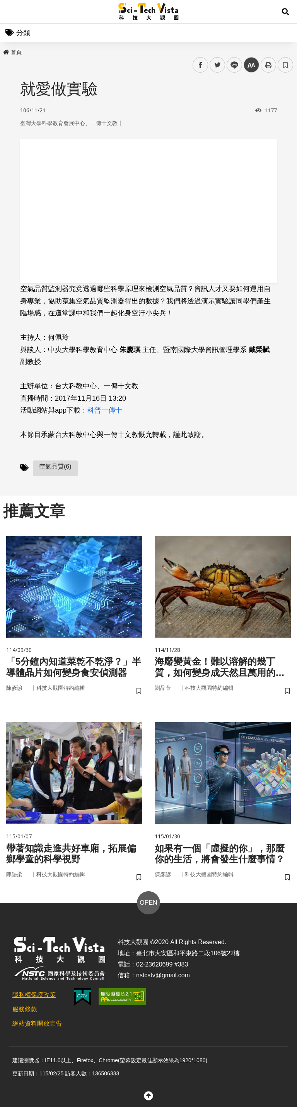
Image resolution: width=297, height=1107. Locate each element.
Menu (11, 11)
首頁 (12, 52)
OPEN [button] (148, 902)
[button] (285, 11)
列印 (268, 65)
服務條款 (24, 1009)
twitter (217, 65)
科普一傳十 (104, 410)
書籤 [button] (285, 65)
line (232, 65)
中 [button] (251, 65)
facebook (200, 65)
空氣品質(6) (55, 466)
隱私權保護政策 (34, 995)
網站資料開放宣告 (37, 1023)
